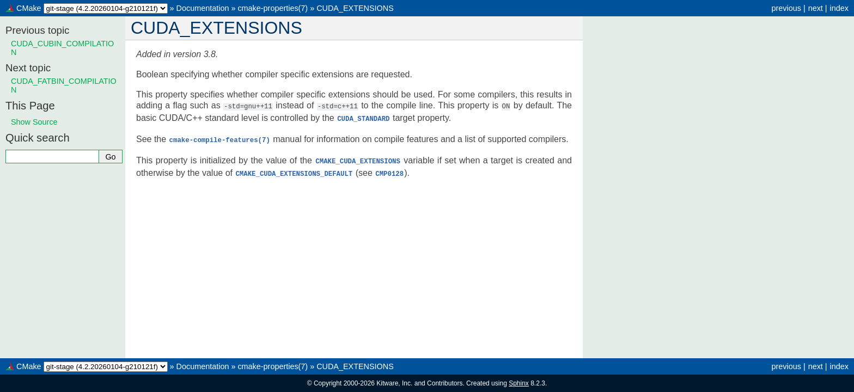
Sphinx (519, 383)
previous (786, 8)
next (815, 8)
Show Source (34, 122)
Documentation (202, 8)
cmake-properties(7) (272, 8)
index (839, 8)
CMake (28, 8)
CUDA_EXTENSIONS (355, 8)
